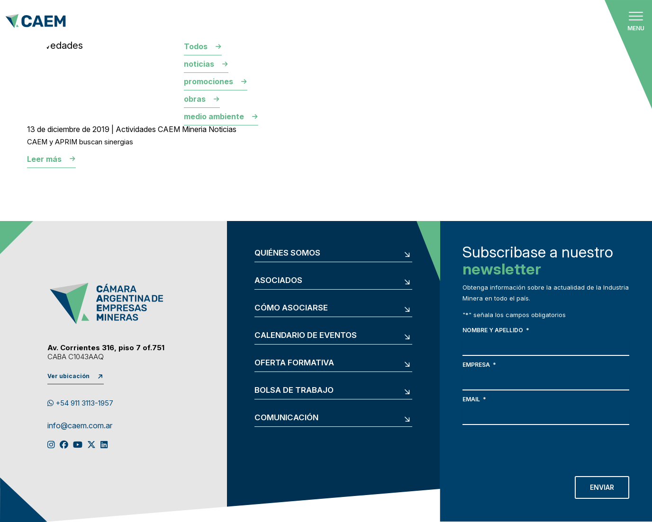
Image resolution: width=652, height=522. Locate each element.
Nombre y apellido (495, 330)
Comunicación (286, 417)
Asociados (278, 280)
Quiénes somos (287, 252)
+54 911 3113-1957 (80, 403)
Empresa (479, 365)
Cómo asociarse (291, 307)
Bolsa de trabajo (294, 390)
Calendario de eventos (305, 335)
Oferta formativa (294, 362)
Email (474, 399)
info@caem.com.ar (79, 426)
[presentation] (534, 448)
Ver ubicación (68, 376)
